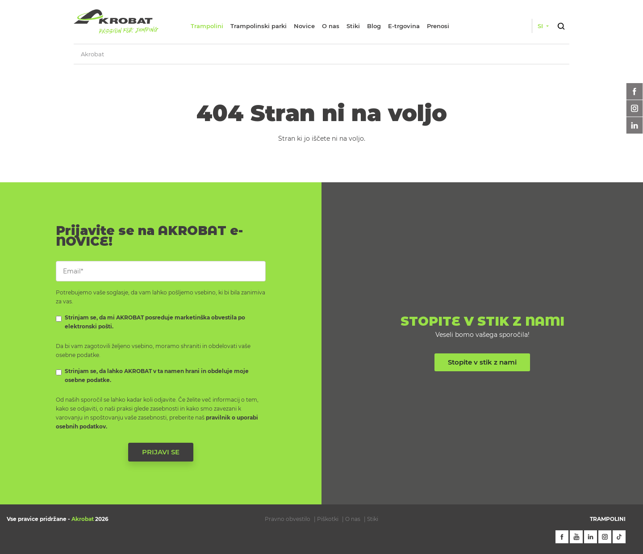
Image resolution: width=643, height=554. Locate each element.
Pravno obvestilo (287, 519)
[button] (560, 25)
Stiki (353, 25)
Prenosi (438, 25)
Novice (304, 25)
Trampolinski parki (258, 25)
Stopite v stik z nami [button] (482, 362)
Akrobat (92, 54)
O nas (330, 25)
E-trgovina (404, 25)
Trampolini (207, 25)
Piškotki (327, 519)
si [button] (541, 25)
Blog (374, 25)
